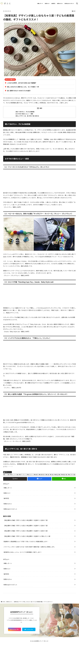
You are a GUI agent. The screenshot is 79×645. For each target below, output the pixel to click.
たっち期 (7, 474)
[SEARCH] (77, 3)
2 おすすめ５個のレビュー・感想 (24, 114)
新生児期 (58, 474)
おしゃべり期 (15, 474)
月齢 (18, 317)
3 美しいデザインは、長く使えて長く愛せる (27, 116)
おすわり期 (72, 474)
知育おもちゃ (60, 3)
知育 (37, 474)
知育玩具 (42, 474)
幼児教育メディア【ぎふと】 (41, 641)
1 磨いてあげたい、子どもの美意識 (24, 112)
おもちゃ (31, 474)
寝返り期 (65, 474)
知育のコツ (47, 3)
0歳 (48, 474)
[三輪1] (22, 317)
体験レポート (40, 3)
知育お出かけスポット (69, 3)
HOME (3, 601)
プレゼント (23, 474)
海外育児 (53, 3)
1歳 (52, 474)
